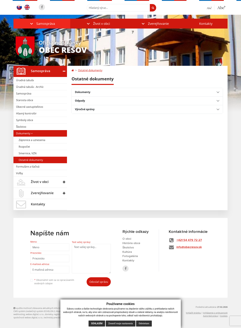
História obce (131, 243)
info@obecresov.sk (189, 247)
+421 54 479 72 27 (189, 240)
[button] (41, 24)
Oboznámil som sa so (54, 281)
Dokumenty (24, 133)
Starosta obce (24, 100)
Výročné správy (85, 109)
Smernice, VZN (27, 153)
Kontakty (205, 23)
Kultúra (127, 252)
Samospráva (23, 93)
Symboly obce (24, 120)
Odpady (80, 100)
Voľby (19, 173)
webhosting (19, 314)
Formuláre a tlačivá (27, 166)
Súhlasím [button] (96, 323)
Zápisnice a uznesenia (32, 140)
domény (49, 314)
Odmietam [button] (144, 323)
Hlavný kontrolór (26, 113)
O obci (126, 238)
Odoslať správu (98, 282)
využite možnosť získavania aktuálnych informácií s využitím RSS (45, 308)
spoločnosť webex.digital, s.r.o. (28, 317)
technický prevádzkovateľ (56, 317)
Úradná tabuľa (25, 80)
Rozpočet (24, 146)
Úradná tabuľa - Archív (29, 87)
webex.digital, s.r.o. (35, 314)
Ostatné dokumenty (31, 160)
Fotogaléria (130, 256)
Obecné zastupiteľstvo (29, 107)
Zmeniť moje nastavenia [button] (120, 323)
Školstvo (21, 127)
